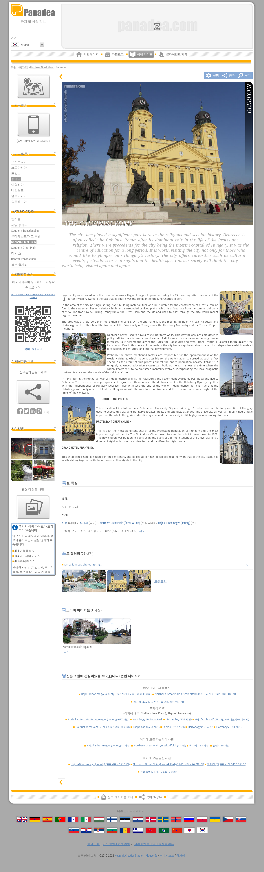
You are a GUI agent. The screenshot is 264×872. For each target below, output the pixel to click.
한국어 (24, 45)
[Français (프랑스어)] (73, 819)
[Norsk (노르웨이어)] (176, 819)
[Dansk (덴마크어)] (150, 819)
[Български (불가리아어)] (112, 830)
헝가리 (23, 67)
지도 (142, 531)
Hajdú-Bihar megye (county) (174, 523)
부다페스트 (167, 855)
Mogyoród (151, 855)
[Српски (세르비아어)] (99, 830)
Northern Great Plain (42, 67)
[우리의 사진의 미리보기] (33, 507)
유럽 (65, 523)
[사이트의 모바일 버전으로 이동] (33, 124)
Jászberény (179, 719)
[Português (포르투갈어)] (60, 819)
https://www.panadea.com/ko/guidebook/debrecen (33, 296)
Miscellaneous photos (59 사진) (83, 564)
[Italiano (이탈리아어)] (86, 819)
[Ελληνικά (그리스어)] (138, 830)
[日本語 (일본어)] (189, 830)
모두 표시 (160, 581)
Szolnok (174, 727)
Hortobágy (200, 727)
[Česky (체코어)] (228, 819)
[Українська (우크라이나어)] (215, 819)
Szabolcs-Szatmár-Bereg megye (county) (98, 719)
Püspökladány (146, 727)
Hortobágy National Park (147, 719)
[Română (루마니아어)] (125, 830)
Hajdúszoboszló (222, 719)
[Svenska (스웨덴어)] (163, 819)
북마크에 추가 (33, 349)
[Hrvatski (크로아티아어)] (86, 830)
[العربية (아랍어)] (164, 830)
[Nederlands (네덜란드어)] (138, 819)
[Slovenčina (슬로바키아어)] (241, 819)
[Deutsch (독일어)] (34, 819)
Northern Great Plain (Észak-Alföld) (120, 523)
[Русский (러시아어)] (189, 819)
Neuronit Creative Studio (129, 855)
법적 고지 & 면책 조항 (116, 844)
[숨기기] (61, 76)
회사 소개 (93, 844)
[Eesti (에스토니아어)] (125, 819)
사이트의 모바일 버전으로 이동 (154, 844)
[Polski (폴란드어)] (202, 819)
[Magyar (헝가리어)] (99, 819)
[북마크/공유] (33, 392)
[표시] (61, 782)
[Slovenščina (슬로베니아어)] (73, 830)
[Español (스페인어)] (47, 819)
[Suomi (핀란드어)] (112, 819)
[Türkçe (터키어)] (151, 830)
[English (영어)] (21, 819)
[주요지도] (33, 86)
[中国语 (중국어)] (176, 830)
